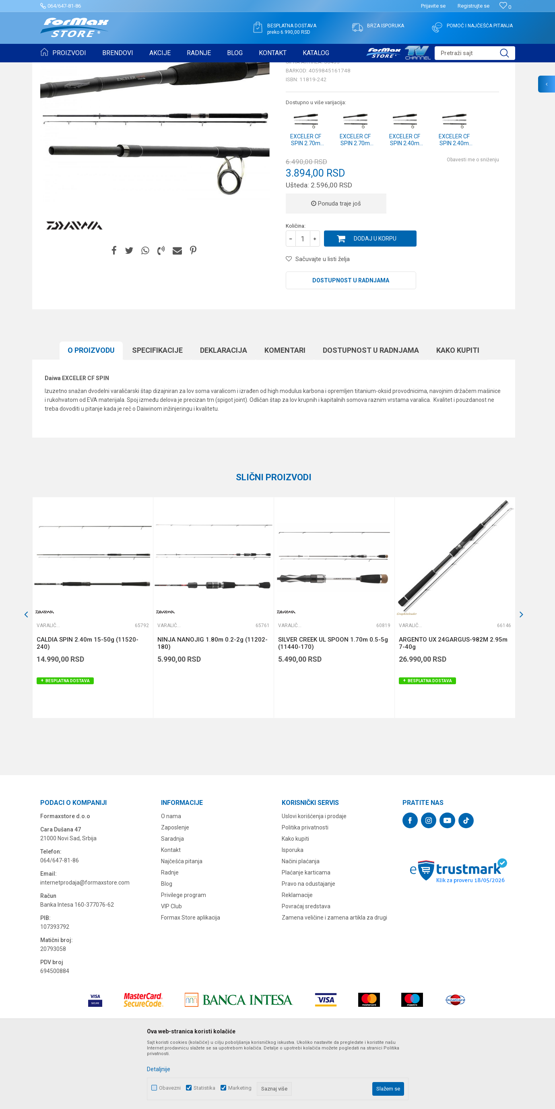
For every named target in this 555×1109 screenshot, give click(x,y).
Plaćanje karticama (306, 935)
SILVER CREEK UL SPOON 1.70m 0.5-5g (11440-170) (333, 705)
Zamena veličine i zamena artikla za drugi (334, 980)
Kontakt (171, 912)
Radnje (170, 935)
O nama (171, 878)
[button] (475, 53)
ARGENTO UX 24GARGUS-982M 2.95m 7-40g (453, 705)
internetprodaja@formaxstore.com (85, 945)
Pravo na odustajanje (308, 946)
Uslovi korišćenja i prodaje (314, 878)
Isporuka (292, 912)
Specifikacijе (157, 412)
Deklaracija (223, 412)
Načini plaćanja (301, 923)
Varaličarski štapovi (149, 67)
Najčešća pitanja (181, 923)
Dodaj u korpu (375, 301)
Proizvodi (86, 67)
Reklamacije (297, 957)
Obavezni (170, 1088)
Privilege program (183, 957)
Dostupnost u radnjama (350, 342)
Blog (166, 946)
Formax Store (55, 67)
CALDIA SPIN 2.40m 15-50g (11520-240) (87, 705)
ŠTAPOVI (112, 67)
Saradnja (172, 901)
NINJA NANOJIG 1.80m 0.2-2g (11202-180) (212, 705)
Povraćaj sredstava (306, 968)
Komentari (284, 412)
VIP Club (171, 968)
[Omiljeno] (505, 7)
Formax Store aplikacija (190, 980)
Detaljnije (158, 1069)
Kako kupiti (457, 412)
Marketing (240, 1088)
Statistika (204, 1088)
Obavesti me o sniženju (473, 222)
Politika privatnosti (305, 890)
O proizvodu (91, 412)
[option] (92, 670)
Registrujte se (473, 6)
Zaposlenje (175, 890)
